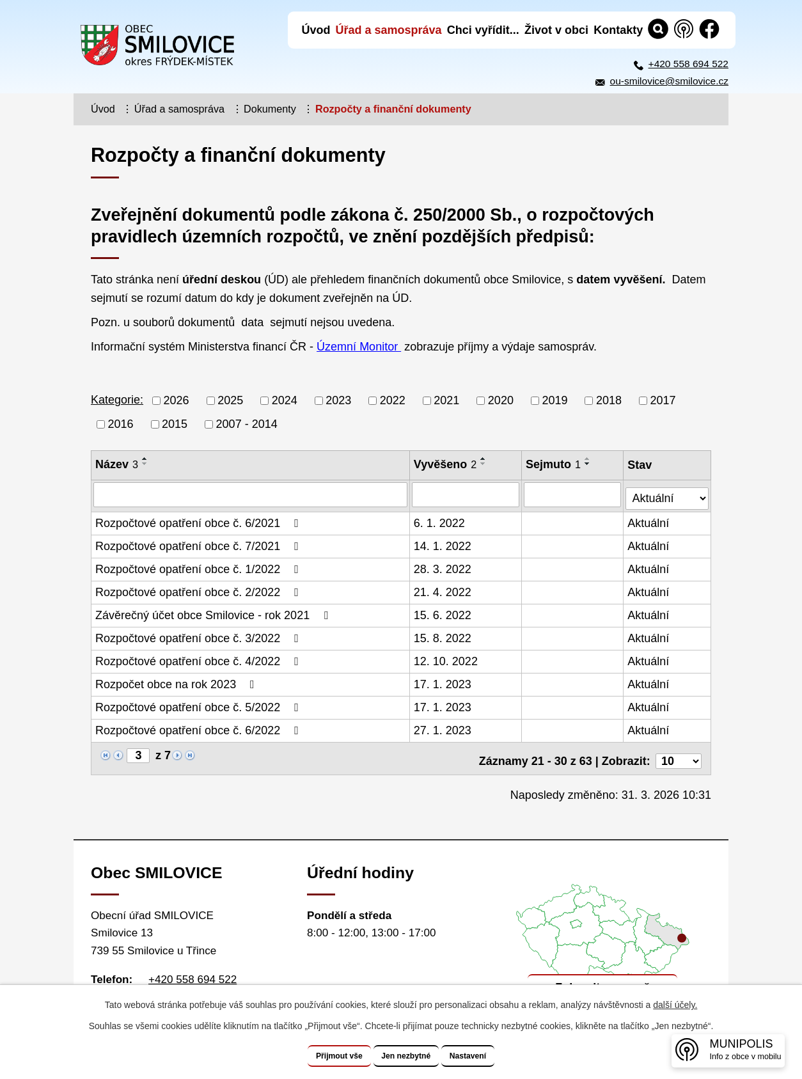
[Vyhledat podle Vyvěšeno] (467, 494)
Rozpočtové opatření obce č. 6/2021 (199, 520)
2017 (663, 400)
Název (116, 464)
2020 (501, 400)
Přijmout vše (322, 1056)
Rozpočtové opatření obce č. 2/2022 (199, 589)
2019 (554, 400)
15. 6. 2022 (443, 612)
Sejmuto (554, 464)
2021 (446, 400)
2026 (176, 400)
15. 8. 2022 (443, 635)
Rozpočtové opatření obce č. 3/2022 (199, 635)
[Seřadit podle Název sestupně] (145, 463)
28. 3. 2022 (443, 566)
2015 (174, 424)
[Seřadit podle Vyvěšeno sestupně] (484, 463)
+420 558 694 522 (688, 63)
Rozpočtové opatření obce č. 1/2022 (199, 566)
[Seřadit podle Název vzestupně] (145, 458)
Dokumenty (270, 108)
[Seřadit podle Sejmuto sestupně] (589, 463)
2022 (392, 400)
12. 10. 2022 (446, 658)
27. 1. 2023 (443, 727)
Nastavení (485, 1056)
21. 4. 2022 (443, 589)
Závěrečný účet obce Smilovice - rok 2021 (214, 612)
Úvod (103, 108)
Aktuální (649, 520)
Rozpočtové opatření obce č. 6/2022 (199, 727)
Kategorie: (117, 399)
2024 (284, 400)
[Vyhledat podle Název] (250, 494)
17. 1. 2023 (443, 681)
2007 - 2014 (247, 424)
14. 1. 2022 (443, 543)
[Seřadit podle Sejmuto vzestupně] (589, 458)
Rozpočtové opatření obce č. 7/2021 (199, 543)
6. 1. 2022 (440, 520)
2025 (230, 400)
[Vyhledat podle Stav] (668, 492)
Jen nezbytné (407, 1056)
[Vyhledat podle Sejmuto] (574, 494)
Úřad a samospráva (179, 108)
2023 (338, 400)
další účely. (675, 1005)
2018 (609, 400)
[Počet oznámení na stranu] (679, 752)
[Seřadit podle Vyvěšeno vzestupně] (484, 458)
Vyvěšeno (445, 464)
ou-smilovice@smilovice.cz (669, 80)
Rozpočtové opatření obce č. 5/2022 (199, 704)
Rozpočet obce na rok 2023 (177, 681)
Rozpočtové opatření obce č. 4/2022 (199, 658)
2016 (121, 424)
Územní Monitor (359, 346)
